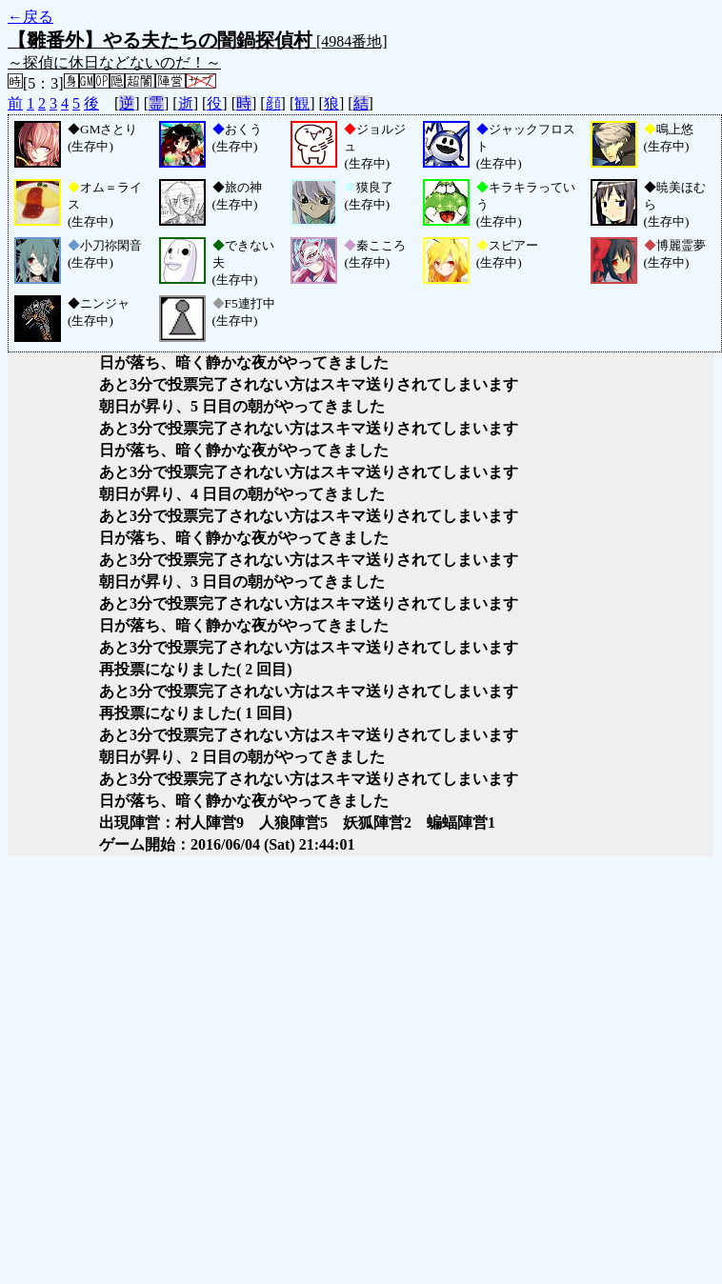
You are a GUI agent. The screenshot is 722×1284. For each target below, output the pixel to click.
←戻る (30, 17)
